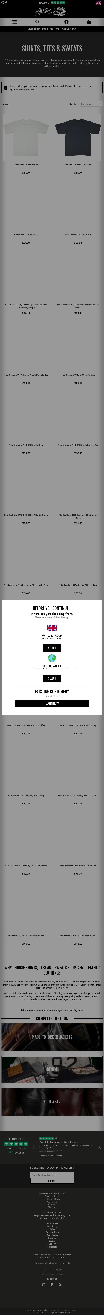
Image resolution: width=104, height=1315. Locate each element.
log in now (52, 703)
